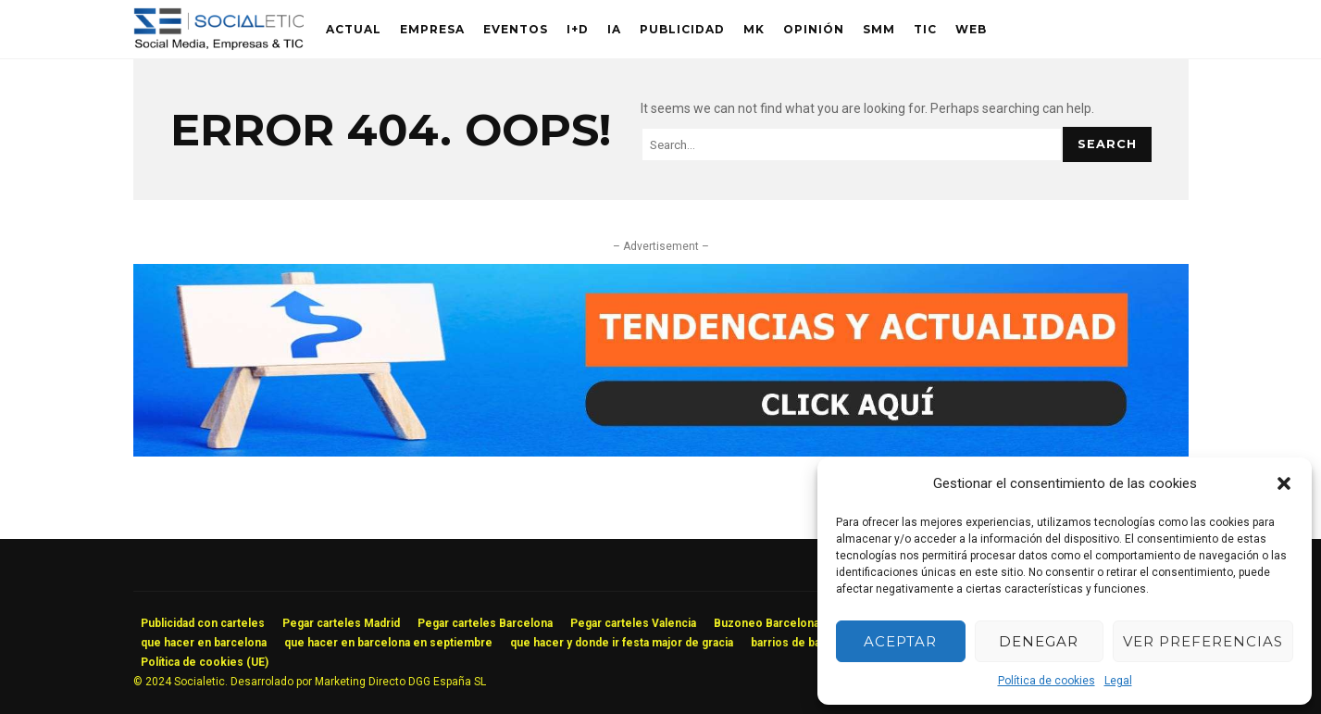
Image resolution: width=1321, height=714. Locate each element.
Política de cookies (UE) (204, 662)
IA (614, 29)
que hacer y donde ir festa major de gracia (621, 642)
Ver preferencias (1203, 641)
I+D (578, 29)
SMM (879, 29)
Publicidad (682, 29)
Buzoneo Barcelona (766, 623)
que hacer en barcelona (204, 642)
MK (754, 29)
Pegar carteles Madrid (341, 623)
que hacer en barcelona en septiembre (388, 642)
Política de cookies (1046, 680)
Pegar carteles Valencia (633, 623)
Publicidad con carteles (203, 623)
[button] (1284, 483)
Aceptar (900, 641)
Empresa (432, 29)
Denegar (1038, 641)
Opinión (813, 29)
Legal (1118, 680)
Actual (353, 29)
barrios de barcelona (806, 642)
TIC (925, 29)
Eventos (515, 29)
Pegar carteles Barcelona (485, 623)
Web (971, 29)
